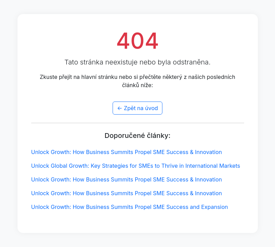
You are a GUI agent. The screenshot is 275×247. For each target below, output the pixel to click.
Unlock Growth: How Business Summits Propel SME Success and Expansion (129, 206)
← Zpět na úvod (137, 108)
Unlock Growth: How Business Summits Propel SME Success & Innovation (126, 152)
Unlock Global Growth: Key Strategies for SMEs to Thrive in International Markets (135, 165)
